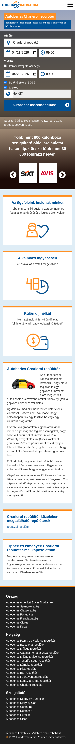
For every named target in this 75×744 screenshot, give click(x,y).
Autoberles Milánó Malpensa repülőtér (29, 656)
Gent (59, 120)
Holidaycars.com (26, 737)
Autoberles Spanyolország (22, 606)
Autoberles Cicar (16, 719)
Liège (28, 124)
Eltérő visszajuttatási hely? (22, 66)
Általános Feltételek (18, 733)
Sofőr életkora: (19, 82)
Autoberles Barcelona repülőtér (25, 644)
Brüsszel (34, 120)
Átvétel (8, 35)
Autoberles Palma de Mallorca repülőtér (30, 640)
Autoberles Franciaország (22, 618)
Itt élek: (11, 87)
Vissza (8, 60)
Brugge (8, 124)
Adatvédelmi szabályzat (46, 733)
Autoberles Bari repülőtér (21, 672)
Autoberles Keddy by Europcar (25, 698)
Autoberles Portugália (19, 614)
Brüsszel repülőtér (18, 526)
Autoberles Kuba (16, 626)
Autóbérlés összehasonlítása (40, 105)
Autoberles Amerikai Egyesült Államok (29, 602)
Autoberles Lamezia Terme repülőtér (28, 680)
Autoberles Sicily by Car (21, 702)
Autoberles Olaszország (21, 610)
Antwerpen (47, 120)
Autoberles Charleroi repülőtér (24, 684)
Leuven (19, 124)
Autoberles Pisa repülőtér (21, 668)
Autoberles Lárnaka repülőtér (24, 664)
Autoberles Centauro (19, 706)
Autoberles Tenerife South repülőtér (28, 660)
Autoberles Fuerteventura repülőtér (27, 676)
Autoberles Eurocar (18, 714)
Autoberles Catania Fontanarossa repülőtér (33, 652)
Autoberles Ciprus (17, 622)
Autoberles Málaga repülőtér (23, 648)
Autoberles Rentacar (19, 710)
